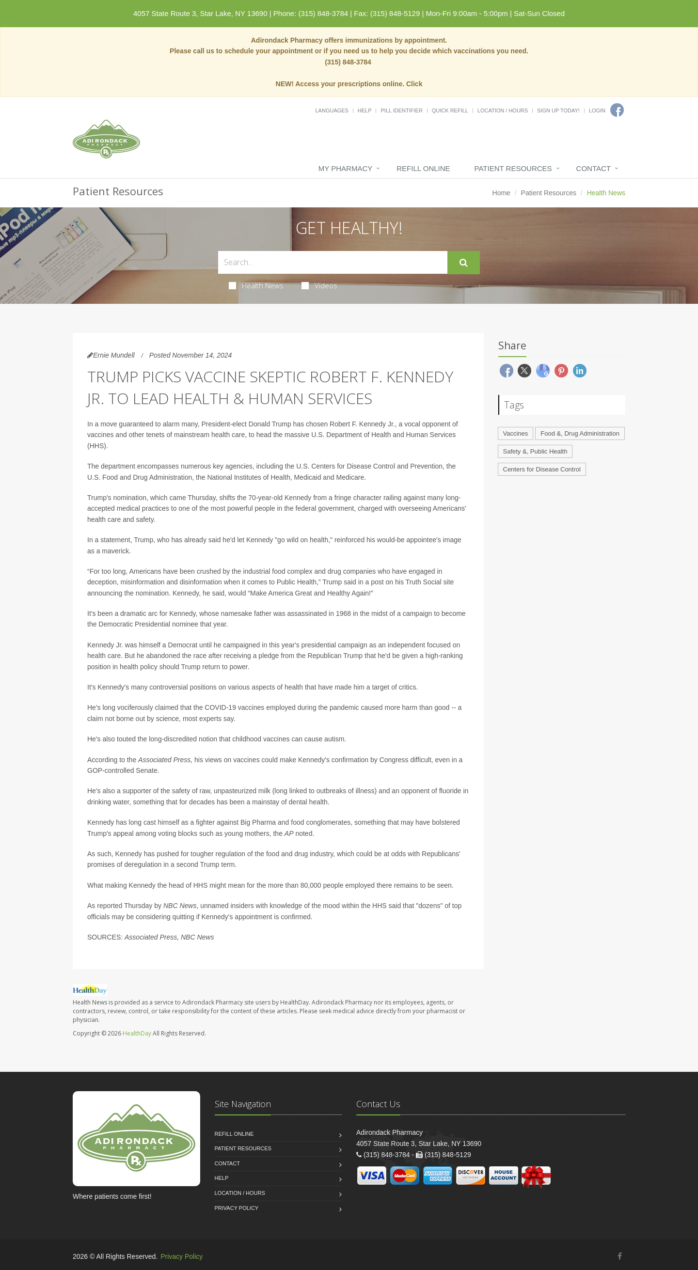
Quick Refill (450, 110)
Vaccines (515, 433)
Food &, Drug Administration (579, 433)
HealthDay (137, 1033)
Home (501, 193)
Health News (256, 285)
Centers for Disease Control (542, 469)
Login (597, 110)
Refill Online (423, 168)
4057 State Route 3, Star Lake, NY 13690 (200, 13)
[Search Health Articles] (332, 262)
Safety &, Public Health (535, 451)
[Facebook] (617, 110)
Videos (319, 285)
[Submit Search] (463, 262)
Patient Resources (513, 168)
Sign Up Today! (558, 110)
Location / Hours (502, 110)
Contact (593, 168)
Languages (331, 110)
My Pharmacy (345, 168)
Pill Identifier (401, 110)
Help (365, 110)
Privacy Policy (237, 1208)
